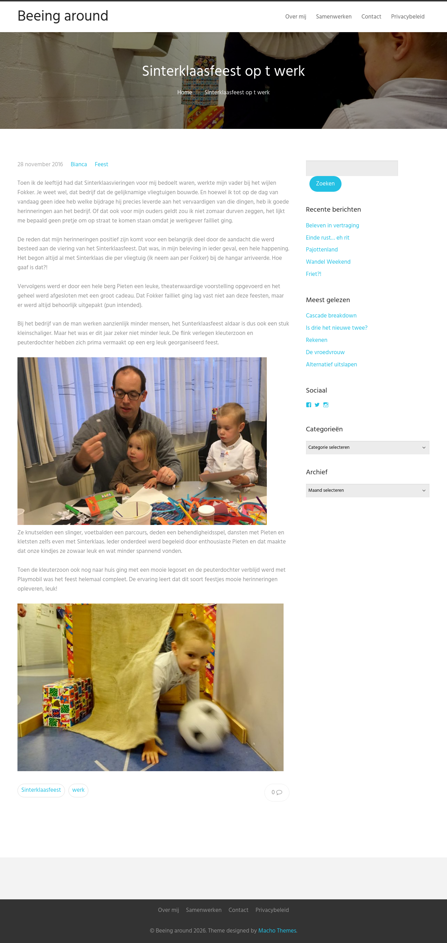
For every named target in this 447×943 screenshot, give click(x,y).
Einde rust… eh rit (328, 238)
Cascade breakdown (331, 316)
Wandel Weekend (328, 262)
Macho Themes (277, 931)
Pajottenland (322, 250)
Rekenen (317, 340)
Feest (101, 164)
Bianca (79, 164)
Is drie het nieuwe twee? (337, 328)
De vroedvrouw (325, 352)
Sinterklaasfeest (41, 790)
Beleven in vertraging (332, 226)
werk (78, 790)
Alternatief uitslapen (331, 365)
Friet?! (313, 274)
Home (184, 92)
